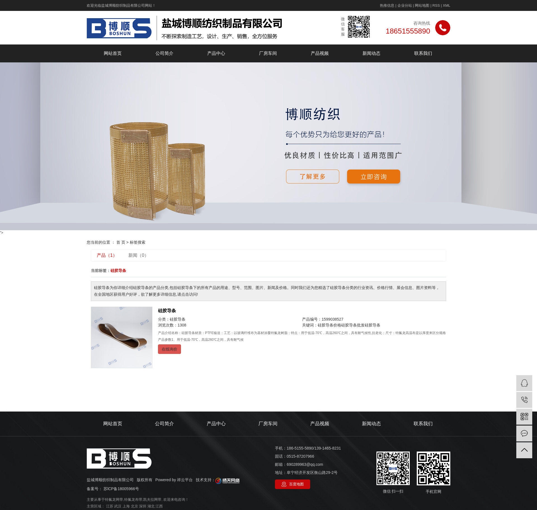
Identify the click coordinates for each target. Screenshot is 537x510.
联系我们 (423, 53)
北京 (134, 506)
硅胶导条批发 (353, 325)
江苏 (109, 506)
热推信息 (387, 5)
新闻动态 (371, 53)
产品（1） (107, 255)
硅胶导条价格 (329, 325)
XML (446, 5)
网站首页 (113, 53)
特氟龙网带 (114, 499)
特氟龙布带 (133, 499)
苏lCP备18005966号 (121, 489)
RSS (436, 5)
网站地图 (422, 5)
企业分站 (404, 5)
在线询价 (169, 349)
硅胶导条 (167, 310)
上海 (126, 506)
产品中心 (216, 53)
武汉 (117, 506)
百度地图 (296, 484)
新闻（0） (138, 255)
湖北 (151, 506)
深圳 (142, 506)
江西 (159, 506)
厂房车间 (268, 53)
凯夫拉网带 (152, 499)
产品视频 (320, 53)
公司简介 (164, 53)
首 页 (120, 242)
